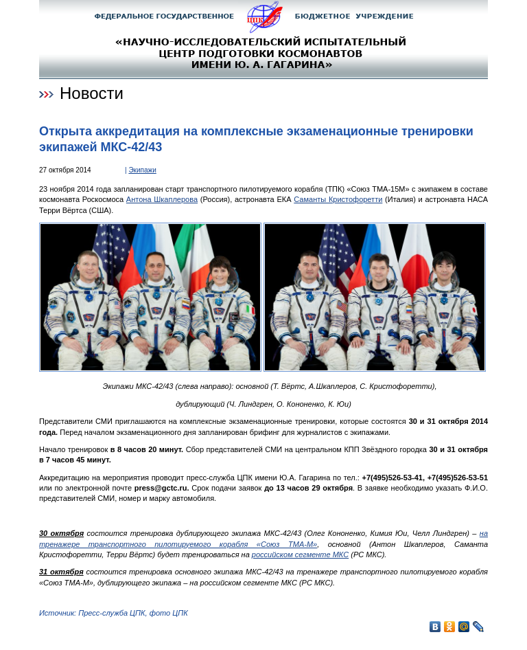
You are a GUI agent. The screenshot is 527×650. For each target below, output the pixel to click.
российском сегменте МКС (300, 554)
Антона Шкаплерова (162, 199)
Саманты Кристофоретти (338, 199)
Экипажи (142, 170)
